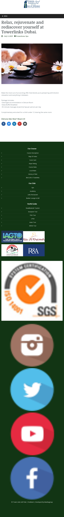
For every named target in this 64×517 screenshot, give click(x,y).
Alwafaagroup (48, 502)
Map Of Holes (33, 156)
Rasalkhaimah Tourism (33, 208)
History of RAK (32, 174)
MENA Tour (32, 226)
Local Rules (32, 171)
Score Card (32, 160)
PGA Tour (33, 215)
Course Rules (33, 167)
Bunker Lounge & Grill (32, 198)
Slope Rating (33, 163)
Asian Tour (32, 222)
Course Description (33, 153)
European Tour (32, 212)
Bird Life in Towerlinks (32, 178)
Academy (33, 191)
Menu (4, 16)
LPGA (32, 219)
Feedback (31, 502)
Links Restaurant (33, 195)
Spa (27, 36)
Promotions (20, 36)
